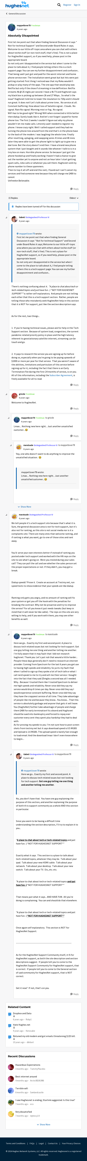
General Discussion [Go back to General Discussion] (16, 13)
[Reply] (74, 189)
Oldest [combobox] (74, 198)
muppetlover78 (27, 233)
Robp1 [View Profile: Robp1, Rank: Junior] (29, 1019)
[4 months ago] (21, 1080)
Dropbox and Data (22, 1013)
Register (67, 4)
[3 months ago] (21, 1069)
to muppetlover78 (66, 445)
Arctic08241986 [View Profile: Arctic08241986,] (37, 1080)
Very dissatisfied (23, 1111)
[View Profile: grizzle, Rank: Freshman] (14, 396)
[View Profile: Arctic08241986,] (11, 1079)
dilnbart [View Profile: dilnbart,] (30, 1042)
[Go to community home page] (18, 4)
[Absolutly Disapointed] (24, 221)
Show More (24, 506)
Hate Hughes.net (21, 1024)
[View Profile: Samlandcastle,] (11, 1091)
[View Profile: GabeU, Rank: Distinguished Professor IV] (14, 219)
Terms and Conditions (15, 1143)
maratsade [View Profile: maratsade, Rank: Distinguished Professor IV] (28, 445)
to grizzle (49, 417)
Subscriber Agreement (61, 375)
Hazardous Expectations (27, 1064)
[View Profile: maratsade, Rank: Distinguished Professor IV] (19, 447)
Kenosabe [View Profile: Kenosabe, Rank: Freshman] (30, 1030)
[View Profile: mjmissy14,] (11, 1114)
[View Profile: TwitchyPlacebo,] (11, 1067)
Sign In (77, 4)
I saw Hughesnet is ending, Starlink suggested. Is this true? (45, 1100)
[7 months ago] (21, 1104)
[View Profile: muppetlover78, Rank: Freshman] (11, 27)
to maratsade (51, 634)
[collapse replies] (6, 218)
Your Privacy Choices (71, 1143)
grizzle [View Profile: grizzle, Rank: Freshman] (22, 394)
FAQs (32, 1143)
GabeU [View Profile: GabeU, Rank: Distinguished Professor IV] (22, 217)
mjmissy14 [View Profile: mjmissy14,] (35, 1115)
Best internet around (26, 1076)
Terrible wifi (21, 1088)
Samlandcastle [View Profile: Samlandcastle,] (37, 1092)
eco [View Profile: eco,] (32, 1104)
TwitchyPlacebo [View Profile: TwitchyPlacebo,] (37, 1068)
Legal (41, 1143)
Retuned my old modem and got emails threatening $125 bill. (44, 1036)
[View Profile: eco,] (11, 1102)
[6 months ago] (21, 1092)
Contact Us (53, 1143)
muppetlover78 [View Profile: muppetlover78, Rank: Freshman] (24, 25)
